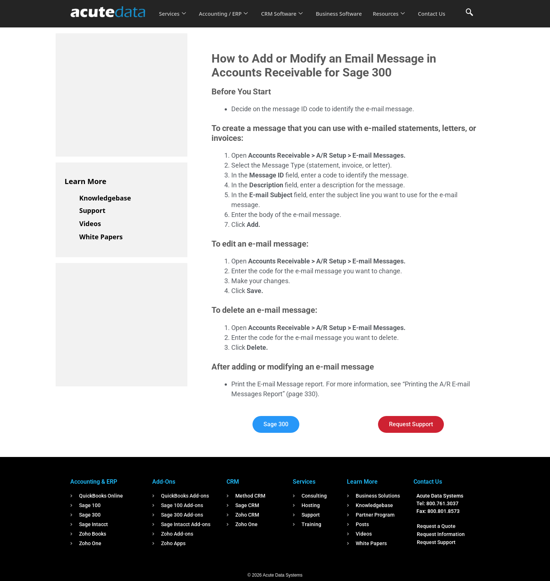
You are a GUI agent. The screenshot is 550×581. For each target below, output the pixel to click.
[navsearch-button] (469, 12)
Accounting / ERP (225, 8)
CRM (233, 481)
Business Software (344, 8)
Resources (395, 8)
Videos (90, 223)
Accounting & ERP (93, 481)
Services (172, 8)
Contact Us (173, 18)
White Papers (101, 236)
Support (92, 210)
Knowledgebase (105, 198)
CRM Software (285, 8)
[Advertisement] (120, 93)
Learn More (85, 181)
